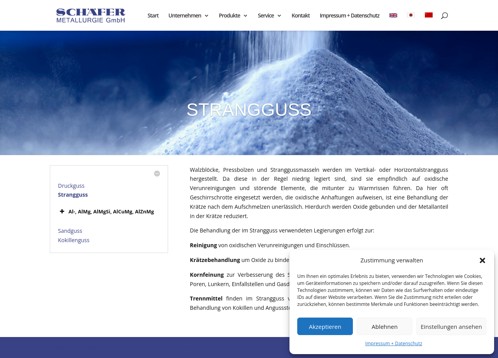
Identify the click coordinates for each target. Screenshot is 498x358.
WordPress (176, 347)
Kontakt (301, 16)
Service (266, 16)
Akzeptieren (325, 326)
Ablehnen (385, 326)
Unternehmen (184, 16)
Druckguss (71, 185)
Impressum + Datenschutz (393, 343)
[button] (482, 260)
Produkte (229, 16)
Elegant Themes (103, 347)
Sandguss (70, 230)
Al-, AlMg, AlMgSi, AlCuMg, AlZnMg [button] (106, 211)
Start (152, 16)
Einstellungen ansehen (451, 326)
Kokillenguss (73, 240)
